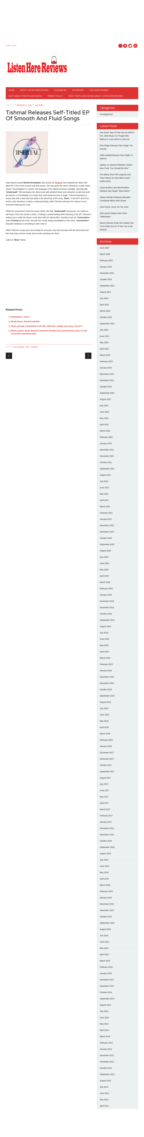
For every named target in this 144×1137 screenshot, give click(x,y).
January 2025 (106, 267)
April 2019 (104, 652)
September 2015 (107, 923)
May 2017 (104, 797)
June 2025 (104, 248)
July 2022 (104, 405)
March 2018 (105, 734)
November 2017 (107, 759)
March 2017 (105, 809)
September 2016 (107, 847)
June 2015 (104, 942)
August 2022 (105, 399)
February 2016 (106, 891)
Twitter (130, 46)
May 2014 (104, 1024)
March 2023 (105, 355)
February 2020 (106, 588)
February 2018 (106, 740)
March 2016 (105, 885)
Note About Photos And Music (25, 96)
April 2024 (104, 305)
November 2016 (107, 834)
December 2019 (107, 601)
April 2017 (104, 803)
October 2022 (106, 387)
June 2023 (104, 336)
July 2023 (104, 330)
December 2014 (107, 980)
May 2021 (104, 494)
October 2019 (106, 614)
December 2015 (107, 904)
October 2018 (106, 689)
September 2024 (107, 286)
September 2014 (107, 999)
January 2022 (106, 443)
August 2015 (105, 929)
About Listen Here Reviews (34, 90)
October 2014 (106, 992)
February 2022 (106, 437)
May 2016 (104, 872)
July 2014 (104, 1011)
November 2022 (107, 380)
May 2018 (104, 721)
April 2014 (104, 1030)
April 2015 (104, 954)
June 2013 (104, 1093)
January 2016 (106, 898)
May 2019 (104, 645)
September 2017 (107, 771)
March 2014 (105, 1036)
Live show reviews (98, 90)
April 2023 (104, 349)
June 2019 (104, 639)
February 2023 (106, 361)
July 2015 (104, 935)
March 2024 (105, 311)
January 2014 (106, 1049)
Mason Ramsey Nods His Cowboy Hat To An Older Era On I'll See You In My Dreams (116, 226)
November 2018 (107, 683)
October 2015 (106, 916)
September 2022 (107, 393)
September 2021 (107, 469)
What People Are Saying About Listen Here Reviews (95, 96)
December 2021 (107, 450)
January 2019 (106, 670)
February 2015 (106, 967)
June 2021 (104, 487)
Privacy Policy (55, 96)
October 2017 (106, 765)
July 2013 (104, 1087)
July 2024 (104, 298)
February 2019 (106, 664)
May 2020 (104, 569)
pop (27, 347)
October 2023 (106, 317)
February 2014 (106, 1043)
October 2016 (106, 841)
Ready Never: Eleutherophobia (25, 321)
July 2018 (104, 708)
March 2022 (105, 431)
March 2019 (105, 658)
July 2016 (104, 860)
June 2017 (104, 790)
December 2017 (107, 752)
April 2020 (104, 576)
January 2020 (106, 595)
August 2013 (105, 1081)
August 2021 (105, 475)
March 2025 (105, 254)
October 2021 (106, 462)
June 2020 (104, 563)
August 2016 (105, 853)
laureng (39, 105)
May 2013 (104, 1099)
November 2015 (107, 910)
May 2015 (104, 948)
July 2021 (104, 481)
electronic (19, 347)
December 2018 (107, 677)
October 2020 (106, 538)
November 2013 (107, 1062)
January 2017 (106, 822)
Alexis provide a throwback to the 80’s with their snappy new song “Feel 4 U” (47, 326)
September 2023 (107, 323)
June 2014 (104, 1017)
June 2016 (104, 866)
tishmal (34, 347)
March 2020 (105, 582)
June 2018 (104, 715)
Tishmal (58, 183)
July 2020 (104, 557)
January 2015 (106, 973)
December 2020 (107, 525)
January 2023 (106, 368)
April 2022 (104, 424)
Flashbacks (60, 90)
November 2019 (107, 607)
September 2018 (107, 696)
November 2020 (107, 532)
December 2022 (107, 374)
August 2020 (105, 551)
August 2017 (105, 778)
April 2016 (104, 879)
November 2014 (107, 986)
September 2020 (107, 544)
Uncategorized (106, 114)
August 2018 (105, 702)
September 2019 (107, 620)
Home (11, 90)
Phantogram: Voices (20, 317)
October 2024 (106, 279)
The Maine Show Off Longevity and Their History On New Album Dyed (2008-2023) (115, 177)
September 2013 (107, 1074)
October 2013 (106, 1068)
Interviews (78, 90)
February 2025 (106, 260)
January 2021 (106, 519)
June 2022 (104, 412)
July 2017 (104, 784)
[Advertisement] (72, 22)
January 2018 (106, 746)
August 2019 (105, 626)
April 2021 (104, 500)
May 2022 (104, 418)
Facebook (125, 46)
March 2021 (105, 506)
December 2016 (107, 828)
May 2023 (104, 342)
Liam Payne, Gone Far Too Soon (114, 207)
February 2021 (106, 513)
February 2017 (106, 816)
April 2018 (104, 727)
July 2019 (104, 633)
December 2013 (107, 1055)
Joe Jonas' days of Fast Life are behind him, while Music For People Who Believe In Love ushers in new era (117, 135)
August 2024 (105, 292)
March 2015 (105, 961)
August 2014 (105, 1005)
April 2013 (104, 1106)
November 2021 (107, 456)
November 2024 (107, 273)
